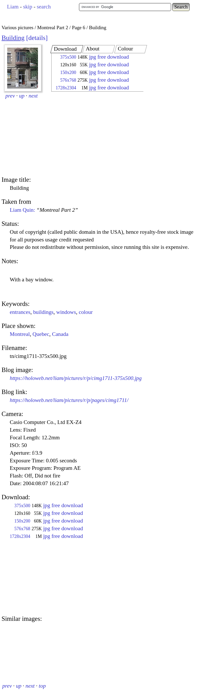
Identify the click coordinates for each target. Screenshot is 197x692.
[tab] (66, 49)
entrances (20, 312)
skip (27, 7)
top (42, 686)
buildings (43, 312)
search (44, 7)
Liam (12, 7)
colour (86, 312)
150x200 (68, 72)
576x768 (68, 80)
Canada (60, 334)
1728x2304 (66, 87)
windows (66, 312)
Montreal (20, 334)
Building (13, 37)
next (33, 96)
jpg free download (109, 57)
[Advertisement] (93, 134)
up (21, 96)
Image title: (16, 179)
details (37, 37)
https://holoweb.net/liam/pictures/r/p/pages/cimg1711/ (69, 400)
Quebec (41, 334)
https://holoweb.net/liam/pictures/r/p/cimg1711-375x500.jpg (76, 378)
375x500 (68, 57)
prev (10, 96)
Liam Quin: (44, 210)
